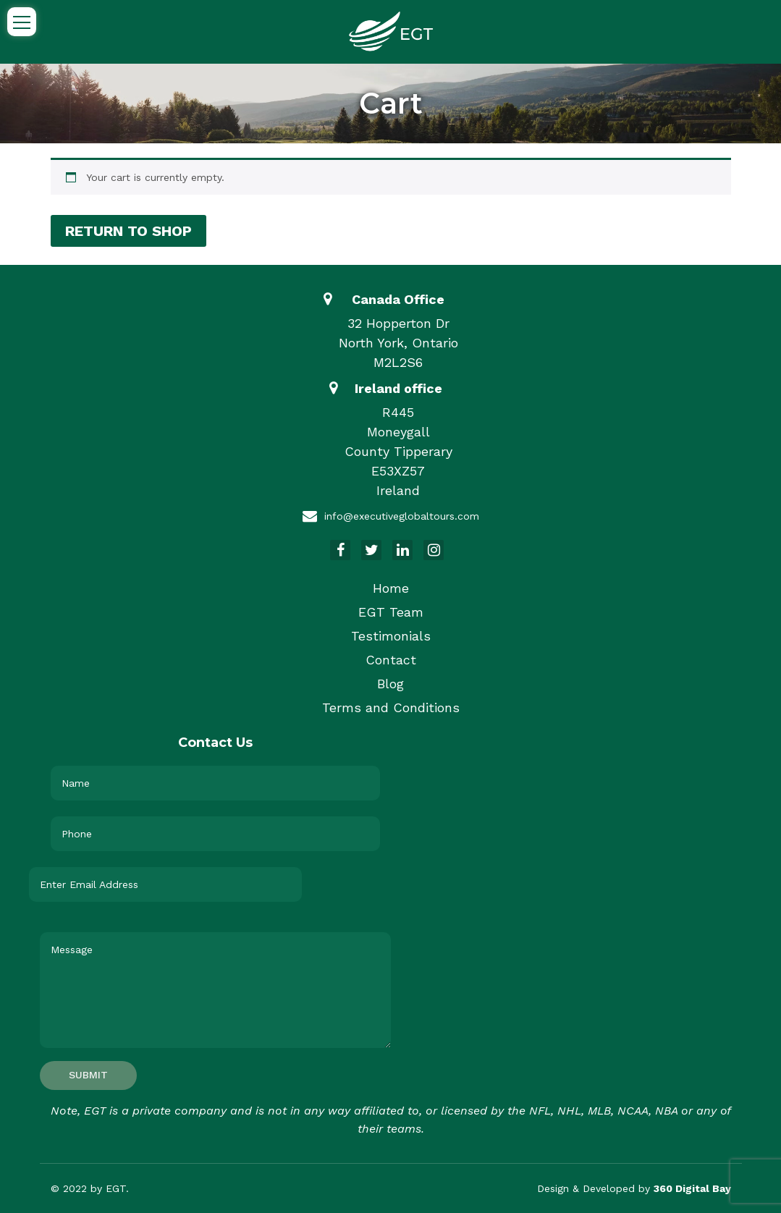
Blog (390, 683)
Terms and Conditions (391, 707)
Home (391, 588)
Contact (391, 659)
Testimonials (391, 635)
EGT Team (390, 612)
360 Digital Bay (692, 1188)
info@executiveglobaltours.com (401, 516)
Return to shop (128, 231)
